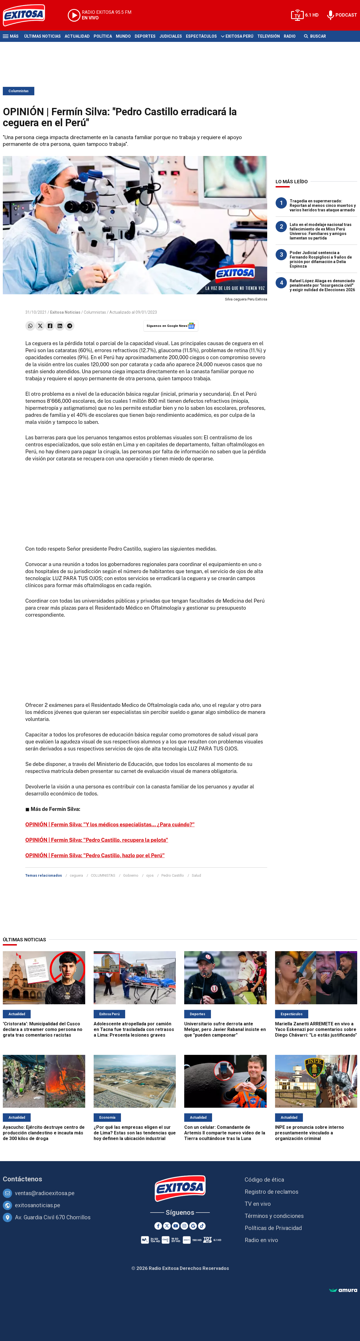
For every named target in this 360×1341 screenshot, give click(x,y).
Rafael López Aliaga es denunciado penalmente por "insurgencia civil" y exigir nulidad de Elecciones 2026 (322, 285)
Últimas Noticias (42, 36)
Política (103, 36)
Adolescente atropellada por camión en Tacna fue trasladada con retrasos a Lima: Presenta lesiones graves (134, 1029)
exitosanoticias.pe (37, 1205)
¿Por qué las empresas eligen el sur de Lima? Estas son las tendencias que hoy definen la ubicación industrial (135, 1133)
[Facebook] (158, 1226)
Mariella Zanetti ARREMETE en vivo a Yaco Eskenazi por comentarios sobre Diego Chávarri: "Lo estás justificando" (316, 1029)
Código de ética (264, 1179)
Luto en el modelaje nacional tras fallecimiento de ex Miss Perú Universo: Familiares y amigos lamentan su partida (321, 231)
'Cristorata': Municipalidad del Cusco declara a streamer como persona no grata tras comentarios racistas (42, 1029)
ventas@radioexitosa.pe (45, 1193)
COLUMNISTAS (103, 875)
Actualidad (77, 36)
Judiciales (170, 36)
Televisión (268, 36)
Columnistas (18, 91)
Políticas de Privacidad (273, 1228)
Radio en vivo (261, 1240)
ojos (150, 875)
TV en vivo (258, 1203)
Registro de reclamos (271, 1191)
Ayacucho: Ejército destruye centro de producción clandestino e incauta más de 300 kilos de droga (44, 1133)
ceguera (76, 875)
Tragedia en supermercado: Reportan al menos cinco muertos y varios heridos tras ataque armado (323, 205)
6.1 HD (312, 15)
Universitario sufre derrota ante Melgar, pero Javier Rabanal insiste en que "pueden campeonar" (225, 1029)
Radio (290, 36)
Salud (196, 875)
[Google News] (193, 1226)
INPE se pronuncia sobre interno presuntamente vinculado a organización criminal (309, 1133)
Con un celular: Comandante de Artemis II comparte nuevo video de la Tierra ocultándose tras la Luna (224, 1133)
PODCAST (346, 15)
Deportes (145, 36)
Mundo (123, 36)
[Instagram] (184, 1226)
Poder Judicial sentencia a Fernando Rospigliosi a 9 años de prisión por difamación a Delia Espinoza (321, 259)
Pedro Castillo (172, 875)
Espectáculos (201, 36)
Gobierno (130, 875)
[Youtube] (175, 1226)
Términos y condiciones (274, 1216)
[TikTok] (202, 1226)
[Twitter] (167, 1226)
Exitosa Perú (239, 36)
